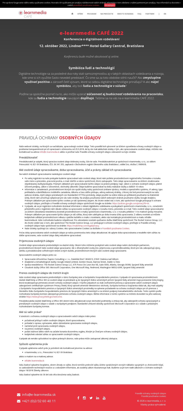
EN (165, 14)
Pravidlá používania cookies (153, 396)
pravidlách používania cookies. (86, 5)
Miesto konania (125, 14)
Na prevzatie (106, 14)
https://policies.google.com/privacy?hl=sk (130, 203)
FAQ (139, 14)
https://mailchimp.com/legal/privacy (83, 225)
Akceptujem (110, 5)
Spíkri (80, 14)
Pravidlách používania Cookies (115, 228)
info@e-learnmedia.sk (50, 152)
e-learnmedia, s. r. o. (155, 400)
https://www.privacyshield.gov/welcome (44, 296)
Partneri (150, 14)
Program (91, 14)
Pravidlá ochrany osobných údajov (150, 393)
